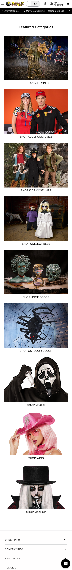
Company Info (36, 549)
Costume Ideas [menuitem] (56, 11)
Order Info (36, 540)
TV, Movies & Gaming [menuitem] (33, 11)
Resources (36, 558)
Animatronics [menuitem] (11, 11)
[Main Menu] (2, 4)
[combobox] (28, 4)
